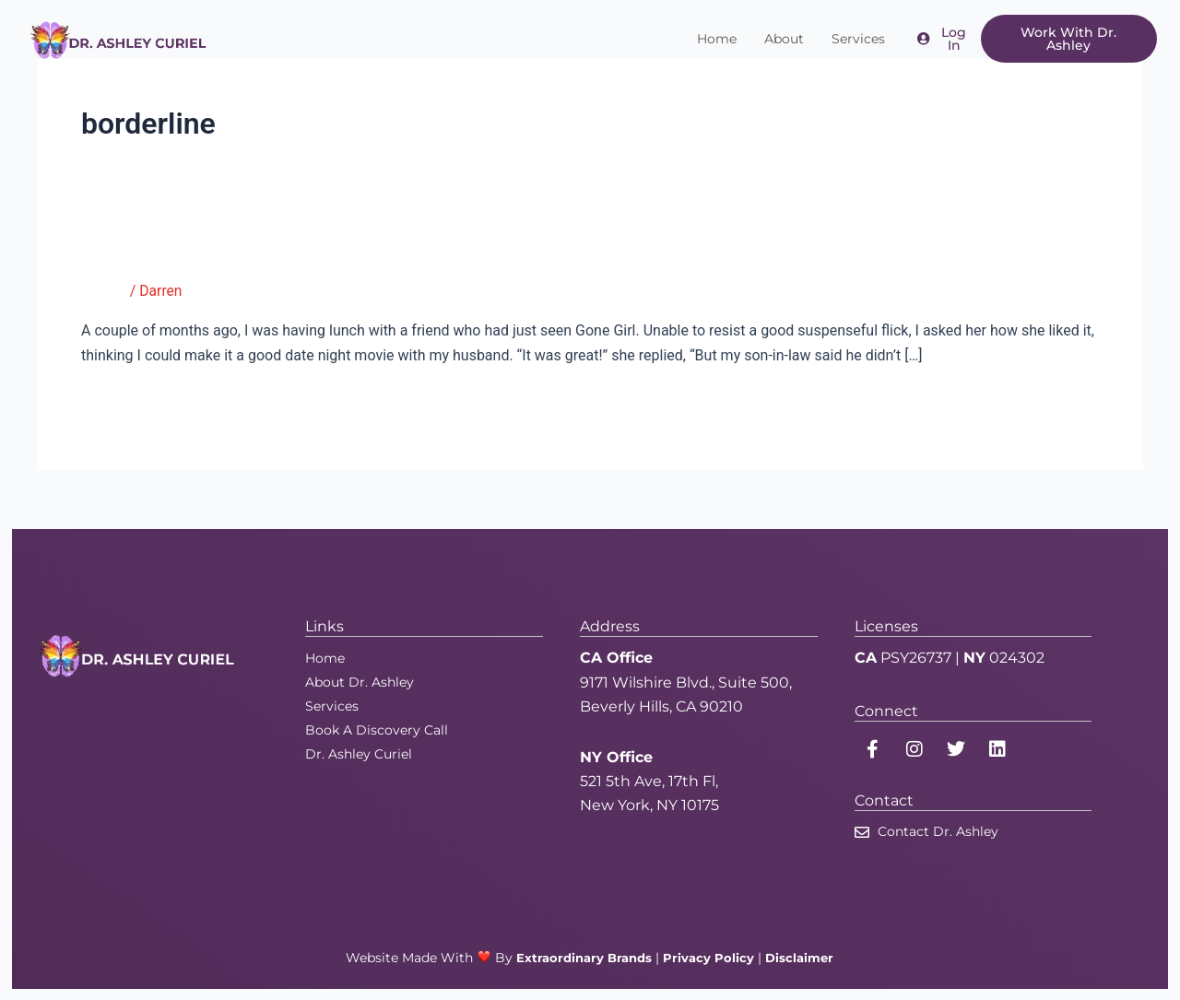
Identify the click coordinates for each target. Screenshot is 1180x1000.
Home (717, 38)
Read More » (121, 402)
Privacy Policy (711, 957)
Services (858, 38)
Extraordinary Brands (582, 957)
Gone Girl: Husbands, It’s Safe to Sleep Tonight (326, 251)
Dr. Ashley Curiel (358, 754)
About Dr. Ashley (359, 682)
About (784, 38)
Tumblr (104, 291)
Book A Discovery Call (376, 730)
